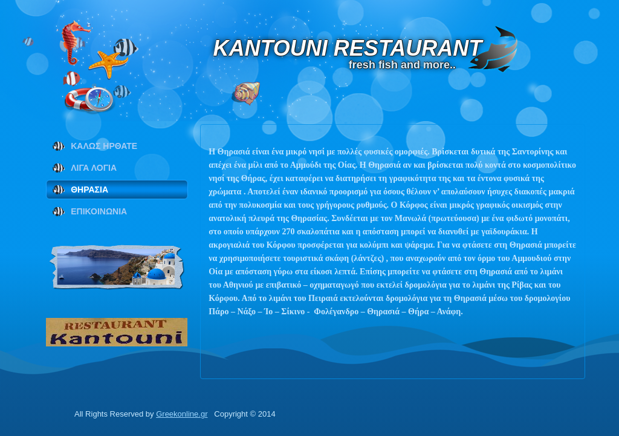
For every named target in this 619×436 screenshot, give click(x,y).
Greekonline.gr (181, 413)
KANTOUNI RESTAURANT (362, 48)
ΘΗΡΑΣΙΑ (89, 189)
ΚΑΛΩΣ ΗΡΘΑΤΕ (104, 146)
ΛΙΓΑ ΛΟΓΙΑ (94, 168)
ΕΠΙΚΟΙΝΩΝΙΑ (99, 211)
